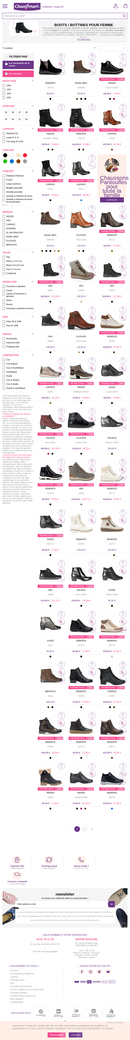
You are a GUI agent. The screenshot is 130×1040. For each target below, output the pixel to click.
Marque (8, 212)
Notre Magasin (16, 999)
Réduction (9, 81)
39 (6, 119)
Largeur (8, 129)
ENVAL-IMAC (81, 83)
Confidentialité (16, 1002)
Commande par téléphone (22, 974)
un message (51, 951)
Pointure (8, 106)
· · (50, 88)
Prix (5, 317)
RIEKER (50, 35)
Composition (11, 355)
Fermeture (10, 282)
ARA (50, 286)
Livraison (14, 977)
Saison (7, 334)
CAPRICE (111, 134)
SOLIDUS (50, 438)
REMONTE (50, 83)
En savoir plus (83, 39)
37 (19, 112)
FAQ (12, 983)
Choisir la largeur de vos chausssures (27, 989)
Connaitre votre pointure (21, 986)
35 (6, 112)
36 (13, 112)
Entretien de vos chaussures (23, 996)
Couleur (8, 150)
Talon (6, 252)
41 (19, 119)
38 (26, 112)
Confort (8, 171)
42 (26, 119)
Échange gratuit (17, 980)
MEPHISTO (50, 691)
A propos (14, 970)
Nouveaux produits (18, 993)
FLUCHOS (81, 235)
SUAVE (112, 387)
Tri (95, 48)
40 (13, 119)
